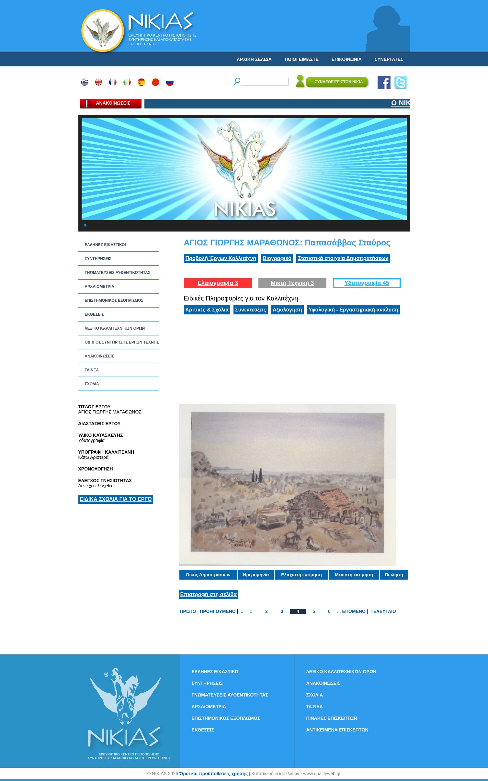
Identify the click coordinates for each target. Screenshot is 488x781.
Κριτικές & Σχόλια (207, 309)
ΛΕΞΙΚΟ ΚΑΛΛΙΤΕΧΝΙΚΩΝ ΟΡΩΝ (115, 328)
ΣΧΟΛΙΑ (92, 384)
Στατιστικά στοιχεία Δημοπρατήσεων (343, 258)
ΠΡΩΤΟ (188, 611)
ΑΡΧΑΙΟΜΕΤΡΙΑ (99, 286)
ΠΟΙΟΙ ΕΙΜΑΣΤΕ (302, 59)
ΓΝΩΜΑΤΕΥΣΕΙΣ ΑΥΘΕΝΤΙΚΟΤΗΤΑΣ (118, 272)
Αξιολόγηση (287, 309)
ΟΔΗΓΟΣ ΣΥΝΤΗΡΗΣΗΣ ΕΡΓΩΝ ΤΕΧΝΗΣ (122, 342)
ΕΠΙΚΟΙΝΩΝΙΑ (347, 59)
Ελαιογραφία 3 (218, 283)
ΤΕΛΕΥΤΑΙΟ (383, 611)
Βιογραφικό (277, 258)
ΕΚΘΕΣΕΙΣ (94, 314)
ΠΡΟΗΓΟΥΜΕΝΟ (218, 611)
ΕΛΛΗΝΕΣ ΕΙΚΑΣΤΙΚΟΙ (105, 245)
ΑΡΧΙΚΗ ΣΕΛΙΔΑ (254, 59)
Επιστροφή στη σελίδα (208, 594)
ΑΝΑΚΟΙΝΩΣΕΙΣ (99, 356)
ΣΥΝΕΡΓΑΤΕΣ (389, 59)
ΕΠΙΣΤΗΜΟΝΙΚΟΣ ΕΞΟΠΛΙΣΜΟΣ (114, 300)
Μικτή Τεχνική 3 (292, 283)
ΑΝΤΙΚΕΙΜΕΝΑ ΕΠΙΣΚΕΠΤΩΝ (337, 729)
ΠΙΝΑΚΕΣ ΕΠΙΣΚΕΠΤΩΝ (331, 718)
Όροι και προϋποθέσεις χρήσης (213, 773)
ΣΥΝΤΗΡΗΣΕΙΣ (98, 258)
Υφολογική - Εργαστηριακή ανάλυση (353, 309)
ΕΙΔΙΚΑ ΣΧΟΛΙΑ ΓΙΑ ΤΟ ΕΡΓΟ (116, 499)
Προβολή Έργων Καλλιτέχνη (221, 258)
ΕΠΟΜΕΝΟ (354, 611)
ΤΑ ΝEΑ (92, 370)
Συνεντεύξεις (250, 309)
